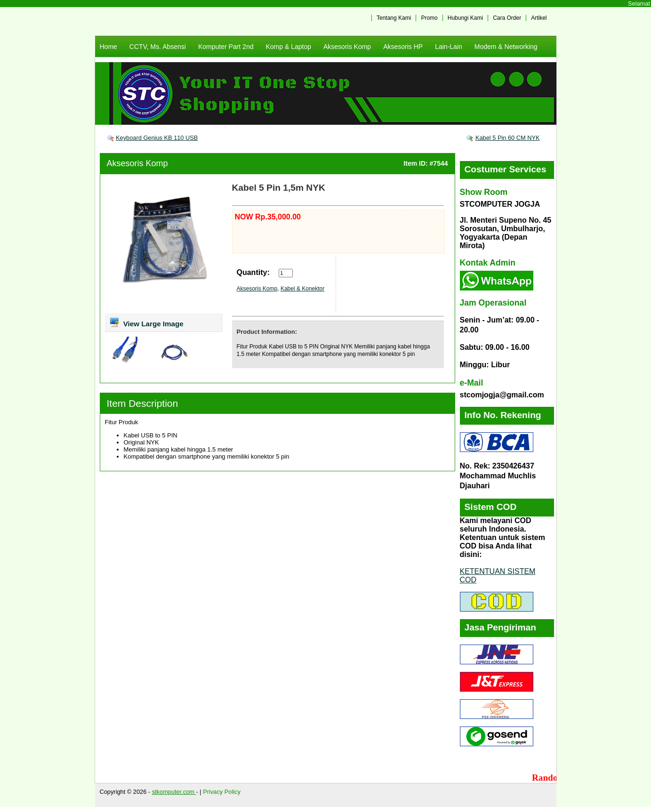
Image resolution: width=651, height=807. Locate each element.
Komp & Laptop (288, 46)
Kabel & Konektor (302, 288)
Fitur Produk (121, 422)
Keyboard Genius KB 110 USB (157, 137)
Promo (429, 18)
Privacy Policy (222, 791)
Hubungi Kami (465, 18)
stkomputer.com (174, 791)
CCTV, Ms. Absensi (157, 46)
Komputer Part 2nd (226, 46)
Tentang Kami (394, 18)
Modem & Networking (506, 46)
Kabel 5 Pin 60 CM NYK (507, 137)
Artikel (539, 18)
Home (108, 46)
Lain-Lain (448, 46)
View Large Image (146, 322)
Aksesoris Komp (347, 46)
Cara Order (507, 18)
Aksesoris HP (403, 46)
